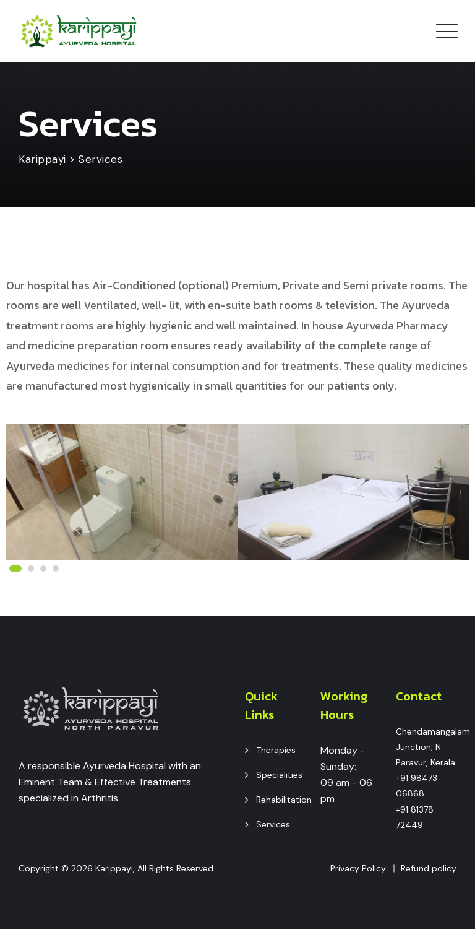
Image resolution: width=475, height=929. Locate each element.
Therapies (276, 750)
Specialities (279, 774)
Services (273, 824)
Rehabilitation (284, 799)
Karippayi (114, 868)
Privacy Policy (358, 868)
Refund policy (428, 868)
